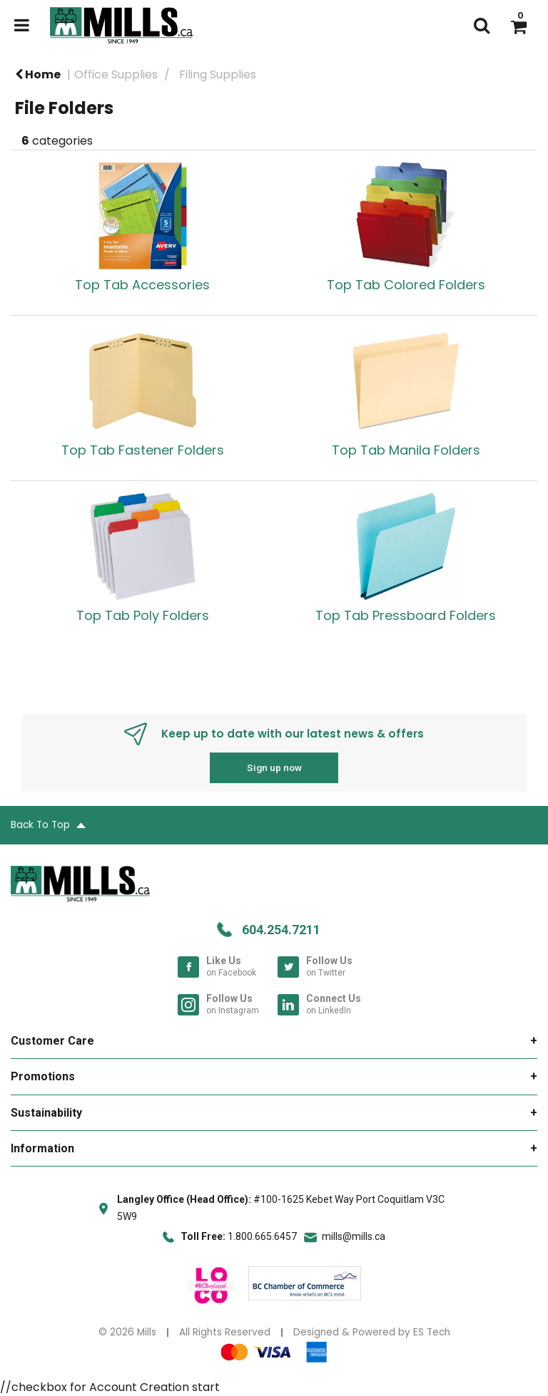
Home (38, 74)
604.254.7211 (281, 929)
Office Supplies (116, 74)
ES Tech (431, 1332)
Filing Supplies (217, 74)
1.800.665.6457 (262, 1236)
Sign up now (274, 767)
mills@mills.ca (353, 1236)
